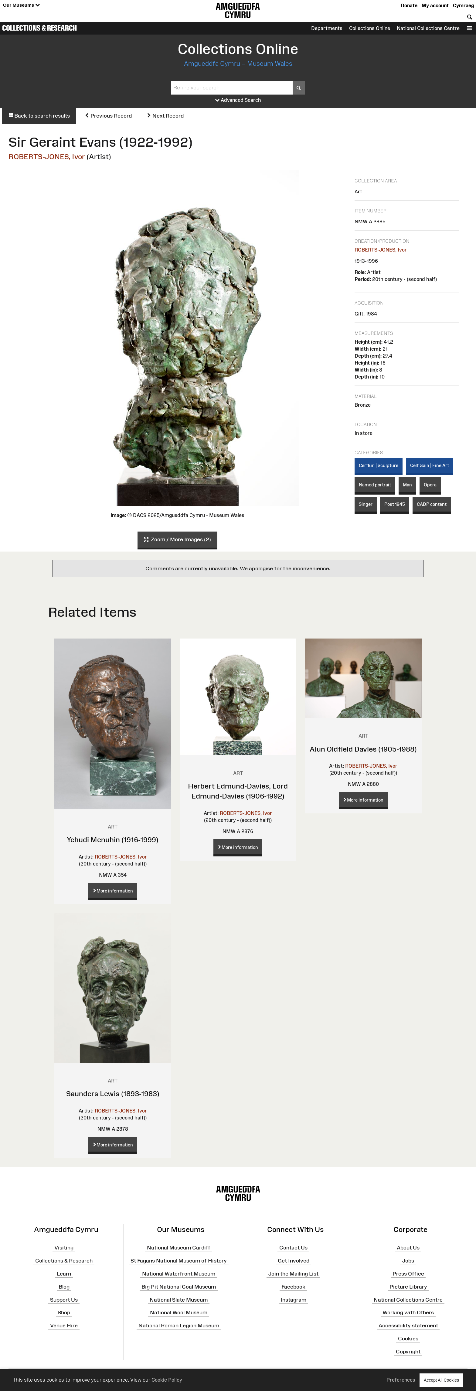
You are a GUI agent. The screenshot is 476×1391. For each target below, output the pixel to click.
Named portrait (375, 484)
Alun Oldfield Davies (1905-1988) (363, 749)
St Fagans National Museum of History (179, 1261)
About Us (408, 1248)
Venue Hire (64, 1326)
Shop (64, 1312)
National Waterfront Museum (178, 1274)
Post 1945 (394, 504)
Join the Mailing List (293, 1274)
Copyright (408, 1352)
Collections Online (369, 28)
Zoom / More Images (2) (177, 539)
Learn (64, 1274)
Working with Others (408, 1312)
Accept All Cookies (441, 1380)
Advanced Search (238, 100)
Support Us (64, 1299)
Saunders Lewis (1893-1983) (112, 1093)
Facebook (293, 1286)
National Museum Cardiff (178, 1248)
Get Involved (293, 1261)
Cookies (408, 1339)
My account (435, 5)
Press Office (408, 1274)
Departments (326, 28)
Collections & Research (39, 27)
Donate (409, 5)
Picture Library (408, 1286)
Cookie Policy (166, 1380)
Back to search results (39, 116)
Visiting (63, 1248)
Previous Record (108, 116)
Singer (365, 504)
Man (407, 484)
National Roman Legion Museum (178, 1326)
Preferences (400, 1380)
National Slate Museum (179, 1299)
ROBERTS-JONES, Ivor (46, 156)
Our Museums (21, 5)
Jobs (408, 1261)
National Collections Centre (428, 28)
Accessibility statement (408, 1326)
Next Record (165, 116)
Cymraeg (463, 5)
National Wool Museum (178, 1312)
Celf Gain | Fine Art (429, 465)
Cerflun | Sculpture (378, 465)
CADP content (432, 504)
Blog (64, 1286)
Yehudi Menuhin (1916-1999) (112, 840)
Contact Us (293, 1248)
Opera (430, 484)
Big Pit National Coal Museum (178, 1286)
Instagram (293, 1299)
